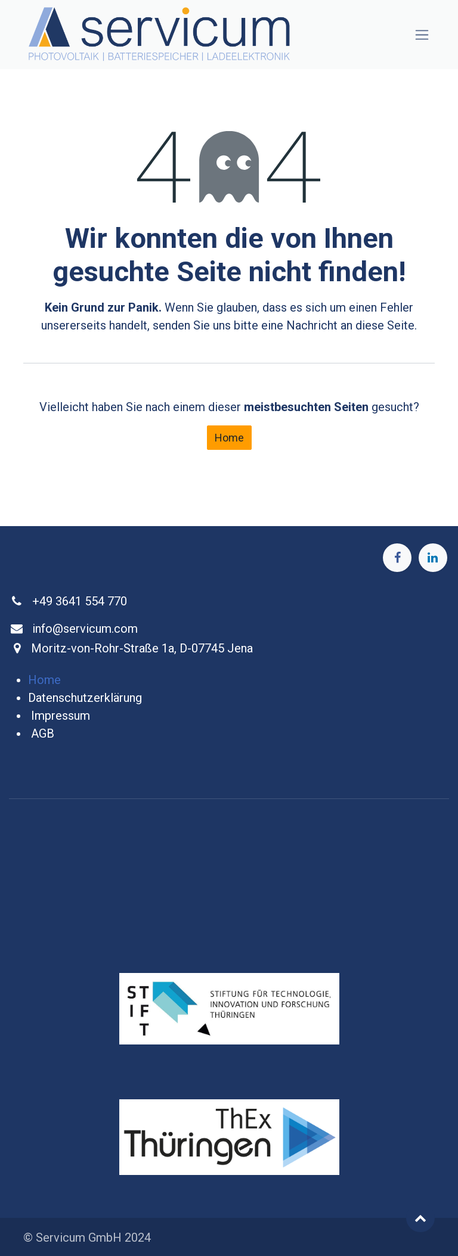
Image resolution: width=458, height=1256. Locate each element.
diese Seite (384, 325)
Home (229, 437)
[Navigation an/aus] (422, 34)
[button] (420, 1218)
